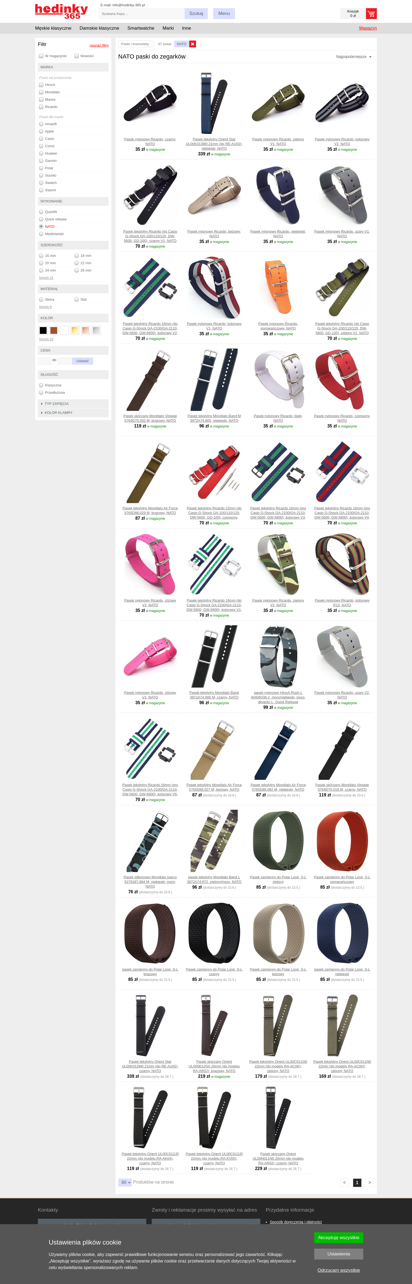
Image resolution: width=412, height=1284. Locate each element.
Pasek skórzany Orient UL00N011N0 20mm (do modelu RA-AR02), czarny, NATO (278, 1158)
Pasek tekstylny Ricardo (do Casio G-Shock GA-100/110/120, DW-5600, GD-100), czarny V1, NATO (150, 236)
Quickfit (48, 212)
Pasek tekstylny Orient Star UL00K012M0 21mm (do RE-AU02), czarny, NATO (150, 1066)
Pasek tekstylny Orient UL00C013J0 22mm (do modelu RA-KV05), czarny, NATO (214, 1158)
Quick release (53, 219)
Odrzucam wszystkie (339, 1270)
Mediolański (51, 234)
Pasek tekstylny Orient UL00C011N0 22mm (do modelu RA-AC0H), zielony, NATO (342, 1066)
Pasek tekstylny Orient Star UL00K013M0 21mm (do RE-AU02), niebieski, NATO (214, 143)
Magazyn (368, 28)
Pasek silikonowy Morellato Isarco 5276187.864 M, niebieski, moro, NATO (150, 881)
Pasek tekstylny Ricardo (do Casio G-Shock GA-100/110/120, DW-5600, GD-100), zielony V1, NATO (342, 328)
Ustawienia (338, 1254)
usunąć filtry (99, 45)
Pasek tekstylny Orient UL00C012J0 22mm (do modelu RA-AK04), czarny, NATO (150, 1158)
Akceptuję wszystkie (338, 1237)
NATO (47, 226)
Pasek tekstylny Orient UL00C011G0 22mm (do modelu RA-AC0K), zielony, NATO (278, 1066)
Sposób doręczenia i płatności (296, 1222)
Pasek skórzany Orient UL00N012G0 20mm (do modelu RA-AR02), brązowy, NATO (214, 1066)
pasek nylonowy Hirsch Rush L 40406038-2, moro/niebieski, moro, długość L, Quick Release (278, 697)
